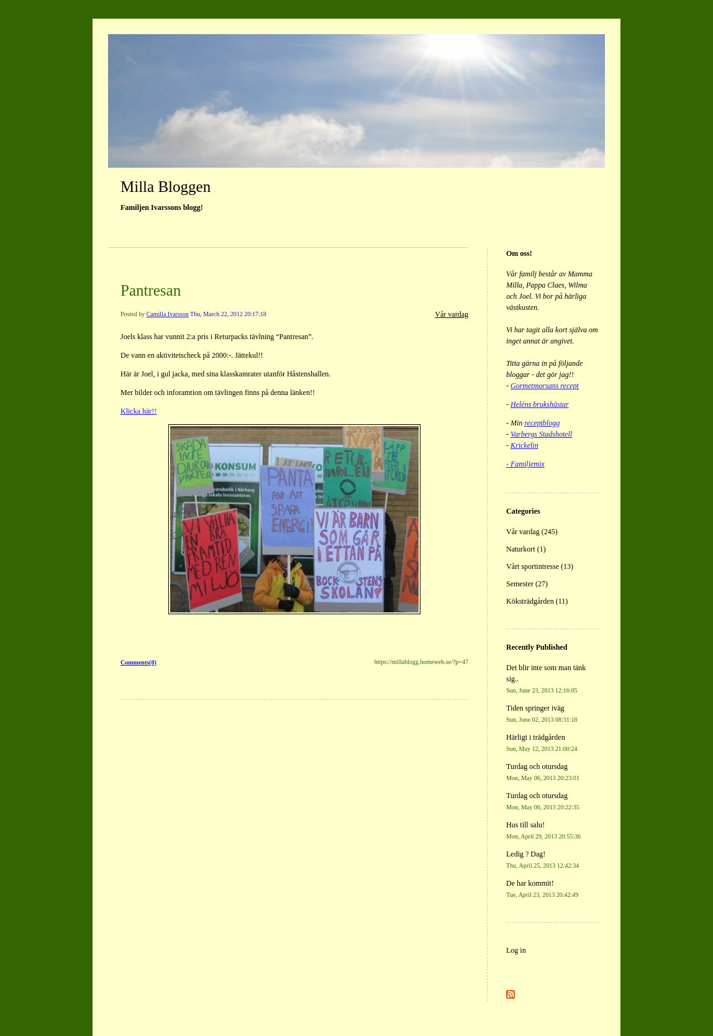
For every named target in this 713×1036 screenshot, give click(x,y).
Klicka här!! (138, 411)
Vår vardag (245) (532, 531)
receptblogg (542, 423)
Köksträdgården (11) (537, 601)
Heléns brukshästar (540, 404)
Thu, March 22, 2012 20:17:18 (228, 314)
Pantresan (150, 290)
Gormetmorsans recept (545, 385)
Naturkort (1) (526, 549)
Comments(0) (138, 662)
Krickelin (524, 445)
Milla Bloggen (165, 186)
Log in (516, 950)
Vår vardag (451, 314)
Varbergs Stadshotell (541, 434)
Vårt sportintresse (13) (539, 566)
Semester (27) (527, 583)
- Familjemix (525, 464)
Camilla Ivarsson (168, 314)
